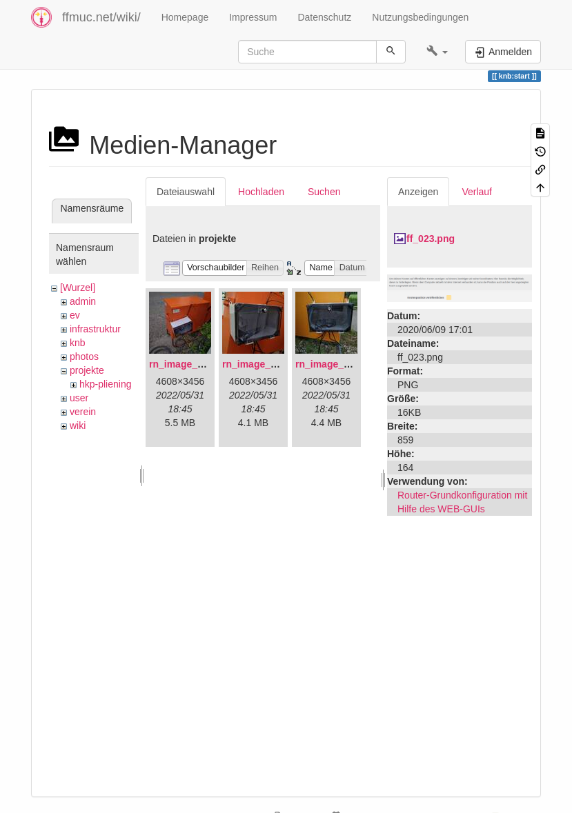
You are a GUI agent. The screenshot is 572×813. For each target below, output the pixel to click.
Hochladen (261, 191)
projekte (87, 370)
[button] (437, 51)
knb (78, 342)
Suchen (324, 191)
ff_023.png (430, 238)
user (79, 397)
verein (83, 411)
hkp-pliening (105, 384)
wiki (78, 425)
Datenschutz (324, 17)
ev (75, 315)
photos (84, 356)
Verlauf (477, 191)
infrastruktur (95, 328)
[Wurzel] (77, 287)
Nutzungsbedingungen (420, 17)
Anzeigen (418, 191)
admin (83, 301)
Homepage (185, 17)
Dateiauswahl (186, 191)
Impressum (253, 17)
